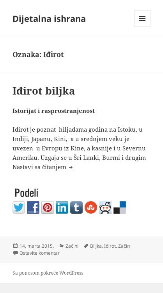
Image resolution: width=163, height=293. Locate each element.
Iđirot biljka (43, 91)
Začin (124, 246)
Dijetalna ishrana (49, 18)
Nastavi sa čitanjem (43, 167)
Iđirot (110, 246)
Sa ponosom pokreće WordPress (47, 273)
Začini (72, 246)
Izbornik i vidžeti (143, 26)
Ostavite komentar (39, 253)
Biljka (96, 246)
